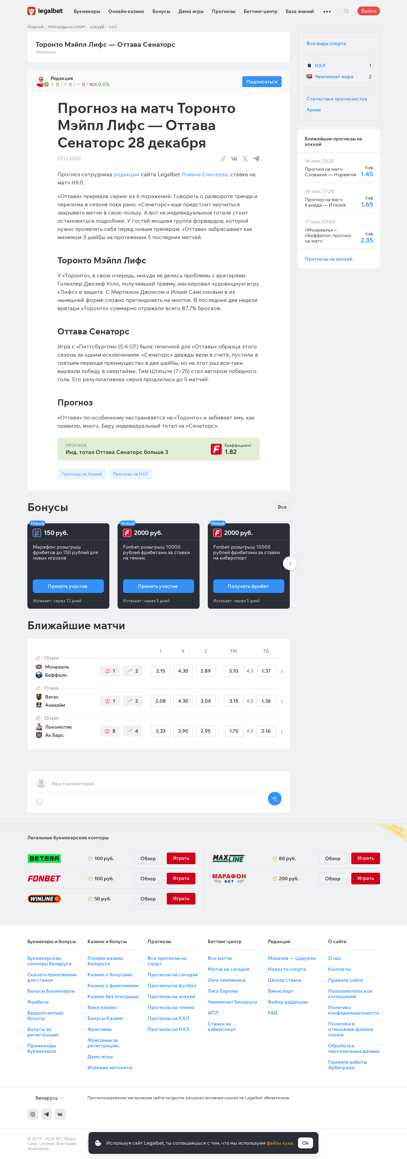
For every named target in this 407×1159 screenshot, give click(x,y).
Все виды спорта (326, 43)
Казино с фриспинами (113, 985)
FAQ (272, 1013)
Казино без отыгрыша (113, 996)
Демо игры (191, 11)
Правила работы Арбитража (347, 1065)
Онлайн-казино (126, 11)
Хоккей (97, 27)
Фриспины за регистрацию (103, 1043)
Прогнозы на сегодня (173, 974)
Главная (35, 27)
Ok (305, 1143)
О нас (334, 958)
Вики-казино (102, 1007)
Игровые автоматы (109, 1067)
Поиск (346, 11)
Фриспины (99, 1029)
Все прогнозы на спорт (167, 961)
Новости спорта (287, 969)
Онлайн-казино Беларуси (105, 961)
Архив (314, 109)
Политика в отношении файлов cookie (350, 1029)
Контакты (339, 969)
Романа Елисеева (204, 174)
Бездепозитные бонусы (45, 1015)
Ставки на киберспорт (222, 1026)
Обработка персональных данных (354, 1048)
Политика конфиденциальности (353, 1010)
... (327, 8)
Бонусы (161, 11)
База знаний (300, 11)
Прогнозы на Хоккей (82, 474)
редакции (126, 174)
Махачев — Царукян (292, 958)
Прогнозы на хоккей (328, 259)
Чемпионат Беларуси (232, 1002)
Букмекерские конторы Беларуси (49, 961)
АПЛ (213, 1013)
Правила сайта (345, 980)
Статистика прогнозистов (337, 98)
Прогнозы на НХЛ (130, 474)
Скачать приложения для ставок (52, 977)
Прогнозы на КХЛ (168, 1018)
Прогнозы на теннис (171, 1007)
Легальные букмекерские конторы (68, 837)
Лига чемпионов (227, 980)
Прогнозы (223, 11)
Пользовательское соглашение (350, 993)
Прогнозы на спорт (66, 27)
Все (282, 507)
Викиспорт (281, 991)
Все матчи (220, 958)
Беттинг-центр (260, 11)
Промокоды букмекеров (41, 1048)
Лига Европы (223, 991)
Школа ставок (285, 980)
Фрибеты (38, 1002)
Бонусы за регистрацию (42, 1032)
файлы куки (280, 1143)
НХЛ (113, 27)
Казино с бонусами (109, 974)
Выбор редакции (288, 1002)
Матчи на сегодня (228, 969)
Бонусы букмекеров (51, 991)
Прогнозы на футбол (172, 985)
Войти (369, 11)
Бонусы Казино (105, 1018)
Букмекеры (87, 11)
